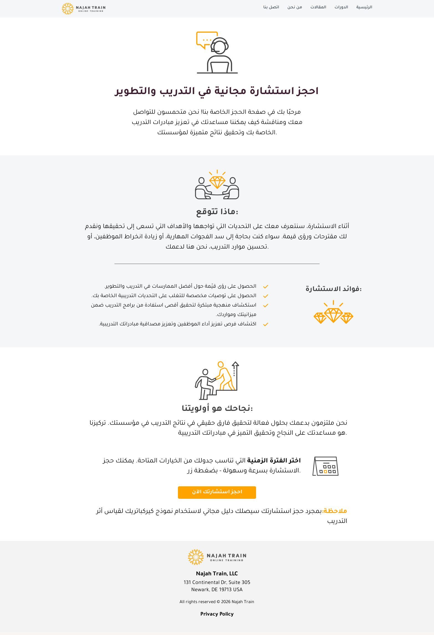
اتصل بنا (271, 8)
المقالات (318, 8)
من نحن (294, 8)
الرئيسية (364, 8)
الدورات (341, 8)
